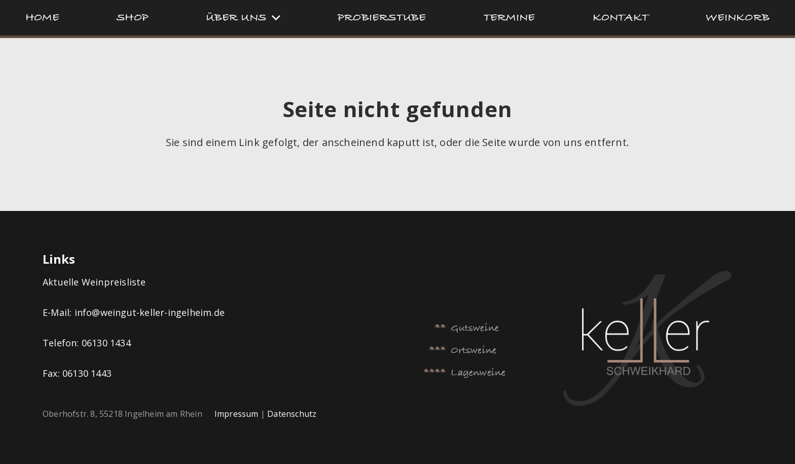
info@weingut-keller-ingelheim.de (150, 312)
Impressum (236, 413)
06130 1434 (106, 343)
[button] (273, 17)
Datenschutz (291, 413)
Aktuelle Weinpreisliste (96, 282)
